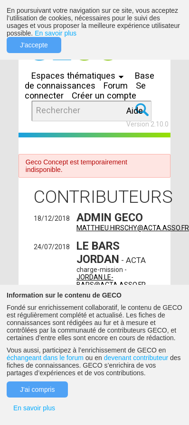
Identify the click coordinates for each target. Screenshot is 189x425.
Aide (134, 111)
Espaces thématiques (79, 76)
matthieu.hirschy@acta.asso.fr (132, 228)
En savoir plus (55, 33)
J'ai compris (37, 389)
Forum (116, 85)
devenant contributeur (136, 358)
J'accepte (34, 45)
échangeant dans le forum (45, 358)
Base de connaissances (89, 80)
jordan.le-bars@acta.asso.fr (111, 281)
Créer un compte (104, 95)
